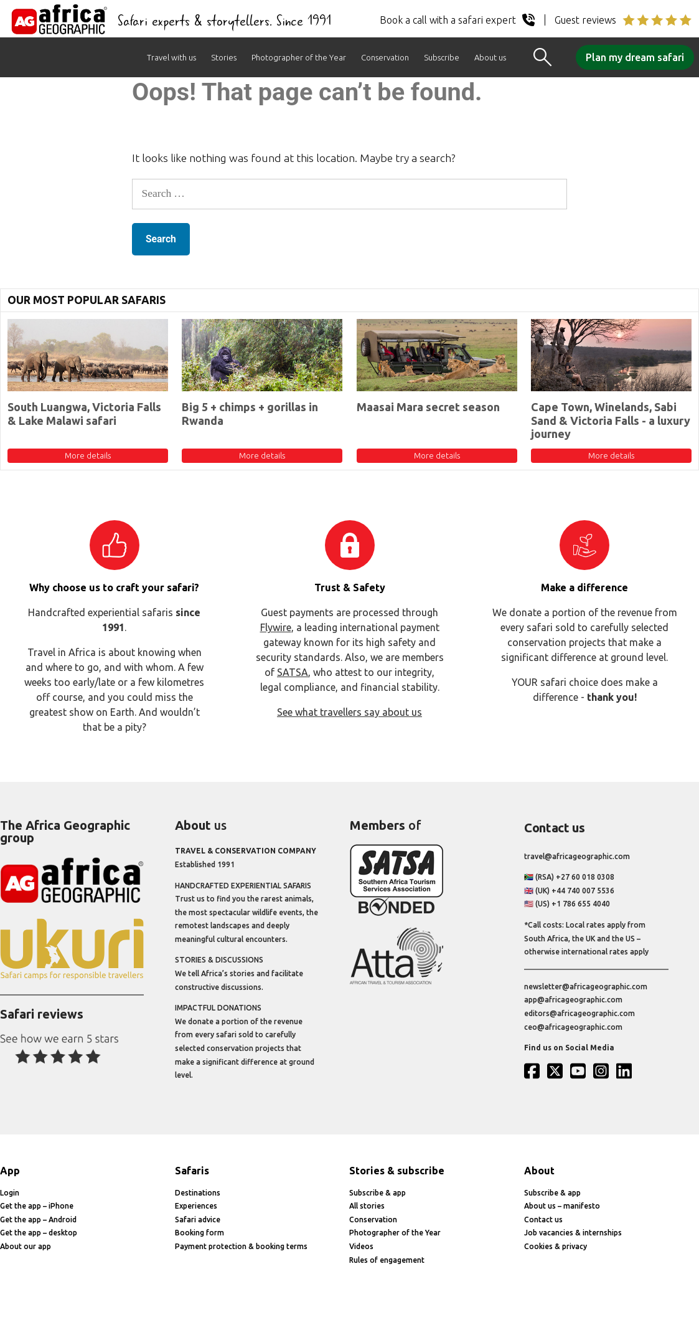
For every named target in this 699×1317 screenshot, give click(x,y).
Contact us (543, 1219)
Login (9, 1193)
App (10, 1170)
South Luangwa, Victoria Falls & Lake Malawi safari (84, 414)
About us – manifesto (562, 1206)
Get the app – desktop (38, 1233)
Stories (224, 57)
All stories (367, 1206)
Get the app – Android (38, 1219)
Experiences (196, 1206)
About (539, 1170)
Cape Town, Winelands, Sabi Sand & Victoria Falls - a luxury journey (610, 420)
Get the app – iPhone (36, 1206)
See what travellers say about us (349, 712)
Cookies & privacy (555, 1246)
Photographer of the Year (298, 57)
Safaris (192, 1170)
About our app (25, 1246)
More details (88, 455)
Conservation (385, 57)
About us (490, 57)
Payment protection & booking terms (241, 1246)
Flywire (275, 627)
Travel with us (171, 57)
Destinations (197, 1193)
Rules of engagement (387, 1260)
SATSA (292, 672)
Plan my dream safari (635, 57)
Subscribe (441, 57)
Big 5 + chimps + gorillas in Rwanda (250, 414)
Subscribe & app (377, 1193)
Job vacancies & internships (573, 1233)
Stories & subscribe (396, 1170)
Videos (361, 1246)
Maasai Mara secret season (428, 407)
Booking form (199, 1233)
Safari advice (197, 1219)
